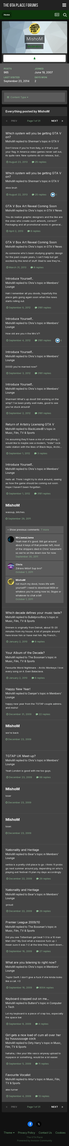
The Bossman (36, 657)
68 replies (43, 777)
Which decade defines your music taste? (34, 613)
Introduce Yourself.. (19, 278)
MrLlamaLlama (25, 537)
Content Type (17, 97)
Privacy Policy (26, 1132)
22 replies (43, 714)
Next (54, 120)
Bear (31, 854)
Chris (31, 210)
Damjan (32, 693)
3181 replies (43, 307)
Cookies (60, 1132)
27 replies (43, 951)
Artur (31, 1079)
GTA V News (54, 210)
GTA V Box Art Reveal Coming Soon (31, 206)
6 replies (38, 677)
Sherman (33, 141)
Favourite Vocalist (18, 1075)
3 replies (40, 453)
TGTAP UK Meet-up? (21, 756)
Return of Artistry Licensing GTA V (30, 424)
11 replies (42, 1063)
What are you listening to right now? (31, 962)
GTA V (55, 141)
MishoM (10, 141)
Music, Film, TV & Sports (20, 432)
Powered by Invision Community (34, 1140)
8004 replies (45, 987)
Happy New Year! (18, 689)
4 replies (41, 1023)
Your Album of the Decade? (25, 653)
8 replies (33, 230)
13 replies (42, 1096)
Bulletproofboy (37, 617)
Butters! (32, 1003)
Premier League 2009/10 (23, 922)
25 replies (39, 161)
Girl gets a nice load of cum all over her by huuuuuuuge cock (33, 1036)
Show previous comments (28, 529)
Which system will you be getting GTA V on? (33, 135)
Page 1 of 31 (34, 120)
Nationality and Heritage (22, 850)
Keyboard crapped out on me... (27, 999)
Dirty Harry (34, 1042)
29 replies (43, 878)
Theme (9, 1132)
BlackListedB (36, 428)
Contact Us (45, 1132)
